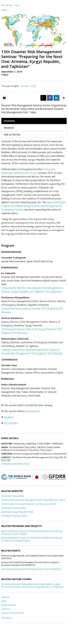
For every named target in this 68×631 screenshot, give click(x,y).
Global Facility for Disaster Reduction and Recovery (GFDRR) (28, 504)
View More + (7, 617)
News (17, 5)
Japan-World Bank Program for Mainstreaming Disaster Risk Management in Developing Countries (33, 206)
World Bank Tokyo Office (12, 496)
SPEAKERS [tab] (9, 127)
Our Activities (11, 422)
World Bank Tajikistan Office (14, 515)
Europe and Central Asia (12, 612)
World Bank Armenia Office (13, 508)
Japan (4, 601)
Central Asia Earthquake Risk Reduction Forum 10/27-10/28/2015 (30, 569)
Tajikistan (5, 608)
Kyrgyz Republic (8, 605)
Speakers (9, 417)
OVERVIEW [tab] (9, 120)
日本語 (33, 86)
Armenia (5, 597)
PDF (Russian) (20, 332)
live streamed (32, 411)
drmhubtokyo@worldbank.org (15, 463)
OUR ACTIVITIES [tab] (12, 134)
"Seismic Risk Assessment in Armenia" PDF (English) (28, 308)
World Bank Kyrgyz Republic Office (17, 511)
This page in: (6, 86)
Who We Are (6, 5)
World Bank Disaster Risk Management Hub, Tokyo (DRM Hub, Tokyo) (33, 500)
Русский (24, 86)
